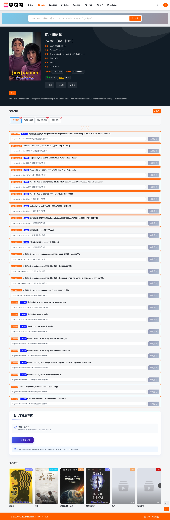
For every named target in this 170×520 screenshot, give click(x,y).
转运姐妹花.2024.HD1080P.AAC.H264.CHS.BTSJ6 (38, 307)
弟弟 (113, 511)
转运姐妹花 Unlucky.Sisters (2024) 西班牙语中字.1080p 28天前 (41, 271)
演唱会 (65, 5)
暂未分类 (56, 124)
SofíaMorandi (79, 54)
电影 (41, 5)
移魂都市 (140, 511)
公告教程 (112, 5)
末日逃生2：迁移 (66, 511)
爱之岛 (11, 511)
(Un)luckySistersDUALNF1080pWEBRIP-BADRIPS (38, 404)
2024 (61, 41)
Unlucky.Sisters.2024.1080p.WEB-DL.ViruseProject (39, 343)
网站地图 (155, 517)
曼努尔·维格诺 (56, 54)
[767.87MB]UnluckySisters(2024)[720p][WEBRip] (34, 392)
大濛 (36, 511)
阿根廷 (70, 41)
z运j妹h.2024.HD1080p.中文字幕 (32, 331)
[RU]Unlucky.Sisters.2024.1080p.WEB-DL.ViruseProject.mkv (44, 163)
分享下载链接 (21, 440)
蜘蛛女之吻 (90, 511)
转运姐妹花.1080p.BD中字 (29, 319)
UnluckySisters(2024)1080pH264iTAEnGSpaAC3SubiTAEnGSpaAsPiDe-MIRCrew (51, 367)
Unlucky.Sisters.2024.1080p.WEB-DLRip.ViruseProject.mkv (43, 175)
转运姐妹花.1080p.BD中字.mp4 (32, 235)
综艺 (100, 5)
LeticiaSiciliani (68, 54)
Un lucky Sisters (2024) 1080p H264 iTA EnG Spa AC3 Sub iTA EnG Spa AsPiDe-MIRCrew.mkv (57, 187)
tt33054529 (77, 72)
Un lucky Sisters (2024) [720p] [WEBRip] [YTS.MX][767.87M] (40, 151)
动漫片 (89, 5)
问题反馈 (146, 517)
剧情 (52, 58)
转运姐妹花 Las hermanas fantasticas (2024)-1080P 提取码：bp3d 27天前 (45, 259)
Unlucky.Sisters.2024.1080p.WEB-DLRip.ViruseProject (40, 355)
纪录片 (77, 5)
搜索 (134, 18)
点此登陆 (153, 144)
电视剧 (53, 5)
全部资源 (17, 124)
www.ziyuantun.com (25, 517)
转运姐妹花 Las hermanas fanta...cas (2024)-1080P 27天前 (40, 295)
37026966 (57, 72)
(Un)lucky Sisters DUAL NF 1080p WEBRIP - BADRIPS (41, 211)
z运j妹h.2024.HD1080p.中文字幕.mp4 (35, 247)
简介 (12, 93)
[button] (159, 490)
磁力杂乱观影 (42, 124)
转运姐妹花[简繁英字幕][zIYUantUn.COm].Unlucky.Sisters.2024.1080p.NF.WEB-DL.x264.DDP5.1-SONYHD (61, 139)
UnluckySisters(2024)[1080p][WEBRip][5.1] (36, 380)
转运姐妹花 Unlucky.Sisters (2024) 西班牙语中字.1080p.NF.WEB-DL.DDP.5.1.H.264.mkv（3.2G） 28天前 (57, 283)
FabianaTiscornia (58, 50)
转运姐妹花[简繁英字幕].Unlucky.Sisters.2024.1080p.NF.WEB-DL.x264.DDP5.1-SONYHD (54, 223)
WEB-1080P (28, 125)
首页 (30, 5)
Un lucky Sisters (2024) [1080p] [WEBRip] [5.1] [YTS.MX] (42, 199)
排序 (156, 111)
